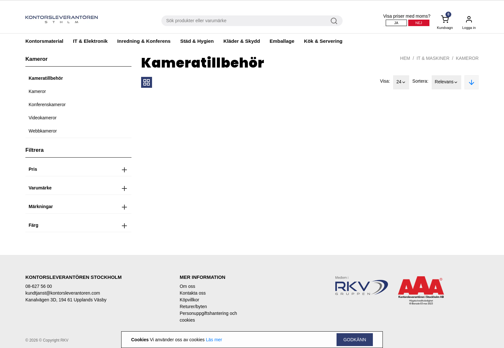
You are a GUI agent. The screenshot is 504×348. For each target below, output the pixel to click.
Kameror (37, 91)
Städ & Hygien (197, 41)
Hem (405, 58)
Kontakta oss (193, 293)
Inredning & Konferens (144, 41)
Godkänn (354, 339)
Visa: (385, 81)
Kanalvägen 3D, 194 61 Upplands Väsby (65, 299)
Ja (396, 23)
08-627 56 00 (38, 286)
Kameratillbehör (46, 78)
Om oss (187, 286)
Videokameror (43, 117)
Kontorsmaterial (44, 41)
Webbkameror (43, 130)
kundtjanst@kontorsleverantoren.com (62, 293)
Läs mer (214, 339)
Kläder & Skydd (241, 41)
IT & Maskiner (433, 58)
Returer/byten (193, 306)
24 (401, 82)
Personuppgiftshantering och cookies (208, 317)
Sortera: (420, 81)
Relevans (446, 82)
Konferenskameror (47, 104)
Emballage (282, 41)
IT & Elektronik (90, 41)
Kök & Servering (323, 41)
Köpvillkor (189, 299)
